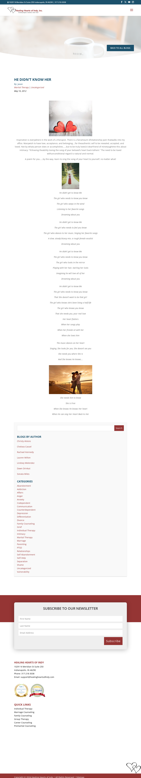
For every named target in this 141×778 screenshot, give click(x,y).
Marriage (21, 540)
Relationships (23, 551)
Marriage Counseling (24, 712)
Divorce (20, 520)
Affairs (20, 492)
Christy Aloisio (24, 441)
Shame (20, 564)
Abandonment (24, 485)
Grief (19, 527)
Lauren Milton (24, 457)
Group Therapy (21, 719)
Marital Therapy (21, 87)
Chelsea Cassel (24, 446)
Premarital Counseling (25, 726)
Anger (20, 496)
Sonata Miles (23, 474)
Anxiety (20, 499)
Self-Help (21, 558)
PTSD (19, 547)
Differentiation (24, 516)
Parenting (21, 544)
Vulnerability (23, 571)
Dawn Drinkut (23, 468)
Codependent (23, 503)
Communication (24, 506)
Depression (22, 513)
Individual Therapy (26, 530)
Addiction (21, 489)
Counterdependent (26, 509)
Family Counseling (26, 523)
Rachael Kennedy (25, 452)
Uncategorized (37, 87)
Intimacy (21, 534)
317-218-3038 (60, 2)
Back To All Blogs (120, 48)
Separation (22, 561)
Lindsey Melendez (25, 463)
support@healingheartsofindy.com (37, 677)
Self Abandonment (26, 554)
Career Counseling (23, 722)
